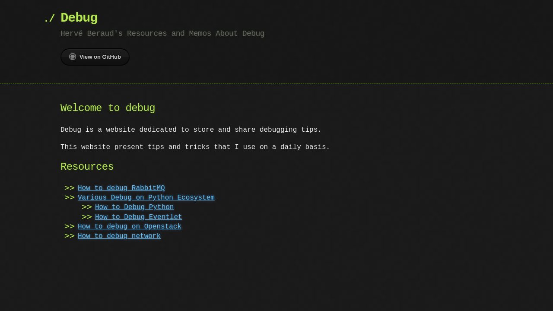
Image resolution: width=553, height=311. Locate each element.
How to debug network (119, 236)
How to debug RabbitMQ (121, 188)
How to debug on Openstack (129, 227)
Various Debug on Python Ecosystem (146, 198)
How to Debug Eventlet (138, 217)
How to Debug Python (134, 207)
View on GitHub (95, 56)
